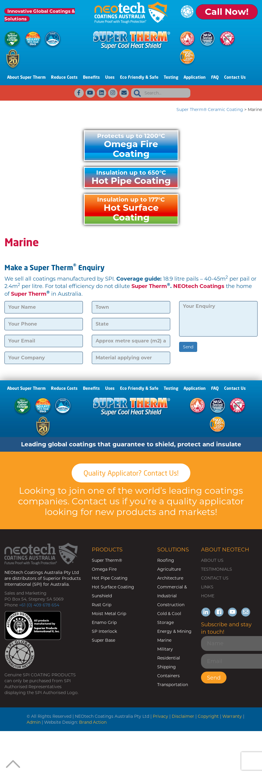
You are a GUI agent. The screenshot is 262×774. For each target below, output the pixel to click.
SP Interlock (104, 631)
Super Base (103, 640)
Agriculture (169, 569)
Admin (34, 722)
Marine (164, 640)
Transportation (172, 684)
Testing (171, 77)
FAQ (215, 77)
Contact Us (235, 77)
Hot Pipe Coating (131, 177)
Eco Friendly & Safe (139, 77)
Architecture (170, 578)
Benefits (91, 77)
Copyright (208, 716)
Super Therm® (107, 560)
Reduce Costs (64, 77)
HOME (207, 595)
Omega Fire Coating (131, 145)
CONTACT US (215, 578)
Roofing (165, 560)
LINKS (207, 587)
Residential (168, 658)
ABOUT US (212, 560)
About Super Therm (26, 77)
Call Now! (227, 11)
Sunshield (102, 595)
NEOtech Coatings (198, 286)
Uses (110, 77)
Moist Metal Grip (109, 613)
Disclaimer (183, 716)
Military (165, 649)
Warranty (232, 716)
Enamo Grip (104, 622)
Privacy (160, 716)
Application (195, 77)
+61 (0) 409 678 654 (39, 605)
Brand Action (93, 722)
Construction (170, 604)
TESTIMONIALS (216, 569)
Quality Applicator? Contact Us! (131, 473)
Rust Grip (101, 604)
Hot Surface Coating (131, 209)
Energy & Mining (174, 631)
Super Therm (149, 286)
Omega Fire (104, 569)
